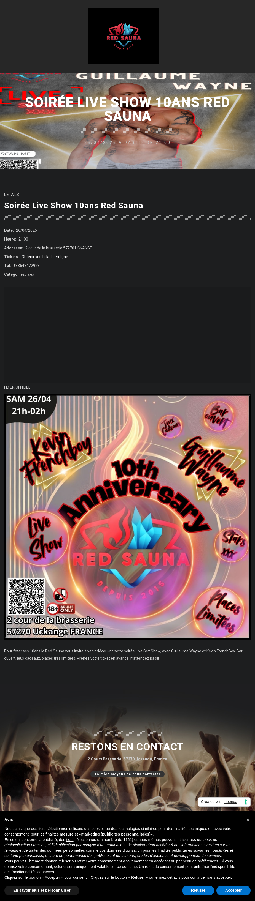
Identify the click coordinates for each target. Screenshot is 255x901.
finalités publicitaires (175, 850)
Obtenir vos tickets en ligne (45, 257)
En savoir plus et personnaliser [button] (42, 890)
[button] (247, 819)
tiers (69, 839)
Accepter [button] (233, 890)
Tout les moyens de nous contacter (125, 774)
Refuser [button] (198, 890)
